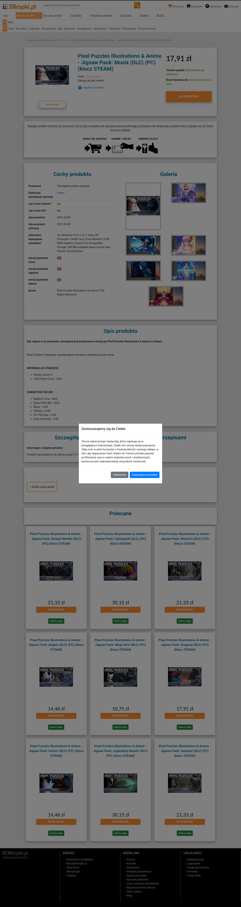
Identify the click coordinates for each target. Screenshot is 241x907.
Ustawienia (119, 474)
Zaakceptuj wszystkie (144, 474)
